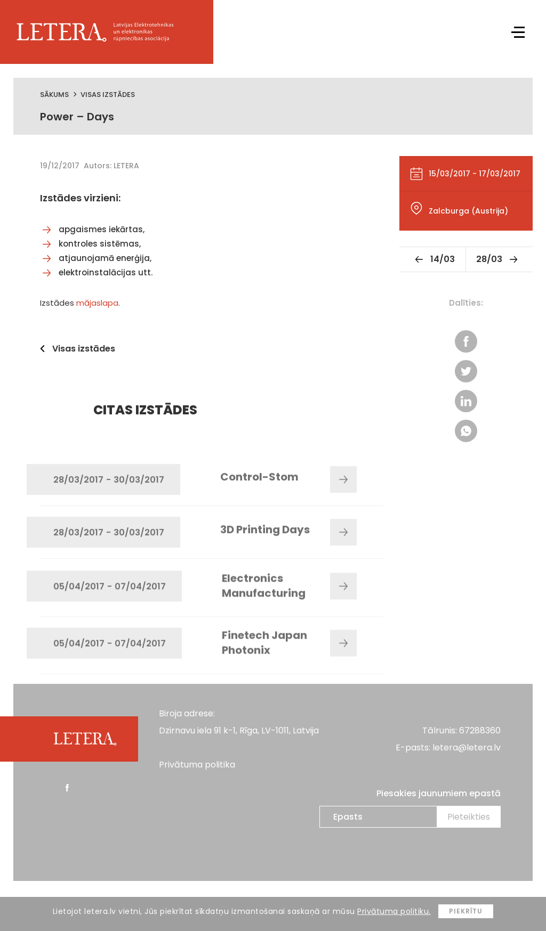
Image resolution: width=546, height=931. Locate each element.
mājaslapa (97, 302)
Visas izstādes (108, 94)
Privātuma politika (197, 764)
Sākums (54, 94)
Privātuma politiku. (394, 911)
